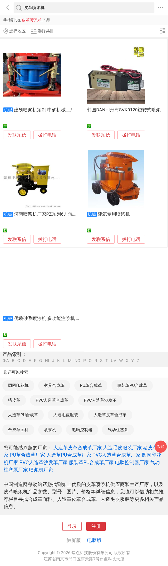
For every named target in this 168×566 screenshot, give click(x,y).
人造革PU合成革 (23, 414)
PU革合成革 (91, 385)
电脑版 (94, 540)
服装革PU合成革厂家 (91, 462)
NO (77, 361)
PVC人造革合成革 (52, 400)
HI (47, 361)
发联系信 (17, 135)
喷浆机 (50, 429)
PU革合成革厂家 (27, 455)
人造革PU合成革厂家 (68, 455)
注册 (96, 526)
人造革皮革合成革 (110, 414)
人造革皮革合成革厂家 (77, 448)
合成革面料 (18, 429)
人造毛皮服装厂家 (122, 448)
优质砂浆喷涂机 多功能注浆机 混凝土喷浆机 (59, 318)
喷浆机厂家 (41, 470)
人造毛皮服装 (65, 414)
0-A (6, 361)
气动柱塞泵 (118, 429)
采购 (161, 446)
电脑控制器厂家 (132, 462)
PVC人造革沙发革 (100, 400)
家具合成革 (54, 385)
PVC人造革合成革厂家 (117, 455)
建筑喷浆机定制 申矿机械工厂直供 (49, 110)
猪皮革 (14, 400)
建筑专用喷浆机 (114, 214)
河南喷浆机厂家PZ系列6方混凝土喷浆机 (55, 214)
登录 (72, 526)
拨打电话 (47, 135)
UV (113, 361)
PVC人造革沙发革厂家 (43, 462)
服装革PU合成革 (132, 385)
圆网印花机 (18, 385)
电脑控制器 (82, 429)
